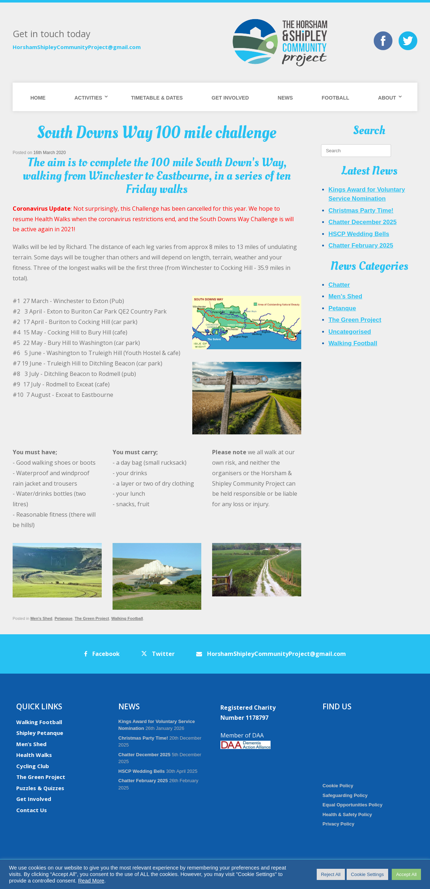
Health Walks (34, 754)
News (285, 98)
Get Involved (230, 98)
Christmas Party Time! (360, 210)
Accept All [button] (406, 874)
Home (37, 98)
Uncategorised (349, 331)
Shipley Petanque (39, 732)
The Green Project (92, 618)
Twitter (158, 654)
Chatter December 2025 (362, 222)
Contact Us (31, 810)
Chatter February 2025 (360, 245)
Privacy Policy (338, 824)
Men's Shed (41, 618)
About (387, 98)
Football (335, 98)
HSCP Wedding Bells (358, 234)
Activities (88, 98)
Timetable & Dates (157, 98)
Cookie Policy (337, 785)
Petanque (63, 618)
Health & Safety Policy (347, 814)
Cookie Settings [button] (367, 874)
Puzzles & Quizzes (40, 788)
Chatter (339, 284)
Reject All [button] (331, 874)
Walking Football (127, 618)
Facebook (102, 654)
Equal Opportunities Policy (352, 804)
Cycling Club (32, 766)
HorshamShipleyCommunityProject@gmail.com (77, 47)
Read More (91, 881)
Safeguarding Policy (345, 795)
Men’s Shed (31, 744)
